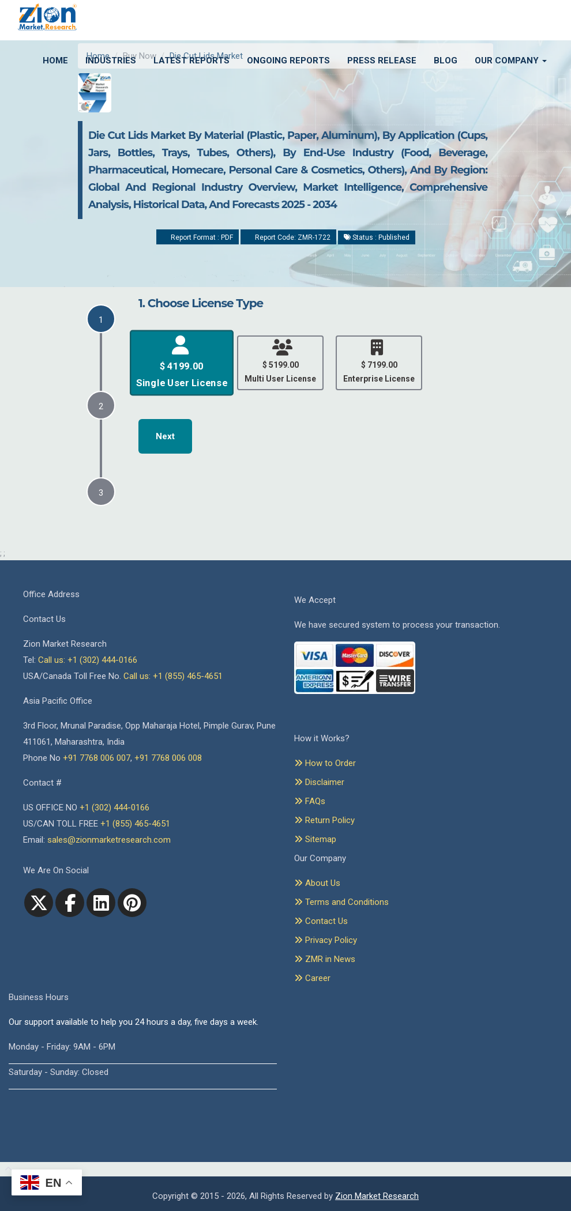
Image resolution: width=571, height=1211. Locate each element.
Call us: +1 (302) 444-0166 (87, 660)
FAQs (309, 801)
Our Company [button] (511, 60)
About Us (317, 883)
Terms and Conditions (341, 902)
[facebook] (69, 902)
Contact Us (321, 921)
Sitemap (315, 839)
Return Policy (324, 820)
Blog (445, 60)
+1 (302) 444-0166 (114, 807)
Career (312, 978)
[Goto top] (6, 1169)
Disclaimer (319, 782)
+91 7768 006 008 (168, 758)
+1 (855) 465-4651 (135, 823)
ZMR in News (324, 959)
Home (55, 60)
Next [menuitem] (165, 436)
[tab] (101, 318)
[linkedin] (101, 902)
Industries (110, 60)
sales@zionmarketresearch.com (109, 840)
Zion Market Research (377, 1196)
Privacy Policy (325, 940)
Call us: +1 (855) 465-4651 (173, 676)
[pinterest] (132, 902)
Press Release (381, 60)
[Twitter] (38, 902)
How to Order (325, 763)
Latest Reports (191, 60)
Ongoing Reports (288, 60)
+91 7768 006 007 (96, 758)
